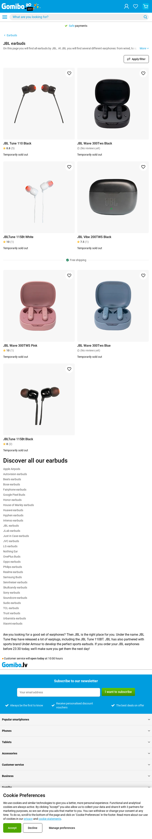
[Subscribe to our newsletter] (58, 692)
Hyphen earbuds (13, 515)
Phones (76, 730)
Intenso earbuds (13, 520)
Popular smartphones (76, 719)
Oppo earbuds (12, 561)
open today (37, 658)
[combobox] (79, 17)
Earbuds (10, 35)
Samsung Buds (12, 577)
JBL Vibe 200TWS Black (94, 237)
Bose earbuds (11, 484)
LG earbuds (10, 546)
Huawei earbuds (13, 510)
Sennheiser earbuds (15, 582)
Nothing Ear (10, 551)
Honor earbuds (12, 499)
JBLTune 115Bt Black (18, 439)
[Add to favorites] (69, 73)
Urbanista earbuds (14, 618)
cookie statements (50, 818)
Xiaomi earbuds (12, 623)
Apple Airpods (11, 469)
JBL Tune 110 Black (17, 143)
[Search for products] (76, 17)
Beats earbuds (12, 479)
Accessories (76, 753)
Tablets (76, 742)
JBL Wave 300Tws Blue (94, 345)
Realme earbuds (13, 572)
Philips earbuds (12, 566)
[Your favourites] (136, 6)
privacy (28, 818)
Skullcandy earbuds (15, 587)
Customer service (76, 764)
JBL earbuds (11, 525)
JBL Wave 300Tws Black (94, 143)
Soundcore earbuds (15, 597)
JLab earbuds (11, 530)
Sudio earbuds (12, 603)
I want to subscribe (118, 692)
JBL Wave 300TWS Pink (20, 345)
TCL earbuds (11, 608)
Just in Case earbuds (16, 536)
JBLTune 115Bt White (18, 237)
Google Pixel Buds (14, 494)
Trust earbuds (11, 613)
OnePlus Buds (11, 556)
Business (76, 776)
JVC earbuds (11, 541)
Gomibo (76, 787)
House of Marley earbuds (18, 505)
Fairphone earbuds (14, 489)
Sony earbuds (11, 592)
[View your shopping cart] (145, 6)
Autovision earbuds (15, 474)
